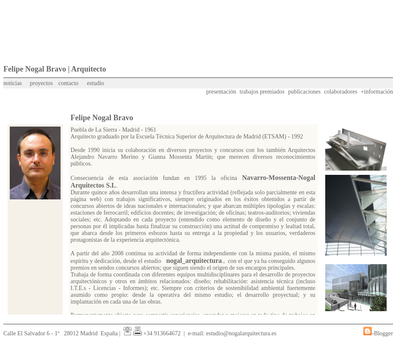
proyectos (41, 83)
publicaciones (304, 91)
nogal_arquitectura (194, 260)
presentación (221, 91)
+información (377, 91)
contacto (68, 83)
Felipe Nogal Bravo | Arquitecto (54, 69)
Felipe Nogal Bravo (102, 117)
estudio (95, 83)
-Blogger (382, 333)
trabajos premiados (262, 91)
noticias (12, 83)
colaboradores (340, 91)
